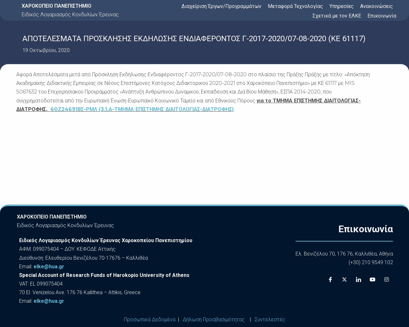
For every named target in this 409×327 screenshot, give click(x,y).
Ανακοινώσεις (376, 6)
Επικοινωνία (381, 16)
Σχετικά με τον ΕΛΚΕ (337, 16)
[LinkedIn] (358, 279)
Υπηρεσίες (341, 6)
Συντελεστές (270, 319)
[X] (344, 279)
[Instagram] (386, 279)
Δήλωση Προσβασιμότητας (214, 319)
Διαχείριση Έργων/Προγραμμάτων (221, 6)
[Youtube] (372, 279)
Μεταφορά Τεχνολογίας (295, 6)
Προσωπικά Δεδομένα (149, 319)
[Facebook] (330, 279)
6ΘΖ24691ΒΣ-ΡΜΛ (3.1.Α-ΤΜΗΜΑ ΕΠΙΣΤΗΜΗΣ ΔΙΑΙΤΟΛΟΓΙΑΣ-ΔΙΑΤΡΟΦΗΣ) (142, 109)
